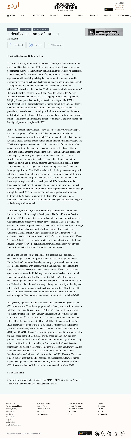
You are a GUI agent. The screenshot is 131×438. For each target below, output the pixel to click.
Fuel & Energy (42, 414)
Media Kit (10, 414)
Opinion (107, 15)
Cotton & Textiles (43, 409)
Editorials (94, 15)
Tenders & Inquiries (75, 409)
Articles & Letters (43, 403)
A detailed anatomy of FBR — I (33, 33)
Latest (24, 15)
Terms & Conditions (14, 406)
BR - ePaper (12, 30)
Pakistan (101, 406)
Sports (100, 411)
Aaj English (10, 422)
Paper (70, 414)
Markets (53, 15)
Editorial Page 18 (41, 30)
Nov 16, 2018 (25, 30)
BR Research (38, 15)
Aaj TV (8, 419)
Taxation (40, 411)
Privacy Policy (11, 409)
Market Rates (42, 406)
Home (12, 15)
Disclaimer (10, 411)
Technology (102, 414)
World (80, 15)
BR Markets (10, 417)
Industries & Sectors (75, 403)
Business (67, 15)
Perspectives (123, 15)
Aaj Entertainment (13, 425)
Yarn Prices (72, 411)
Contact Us (10, 403)
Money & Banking (74, 406)
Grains (100, 403)
